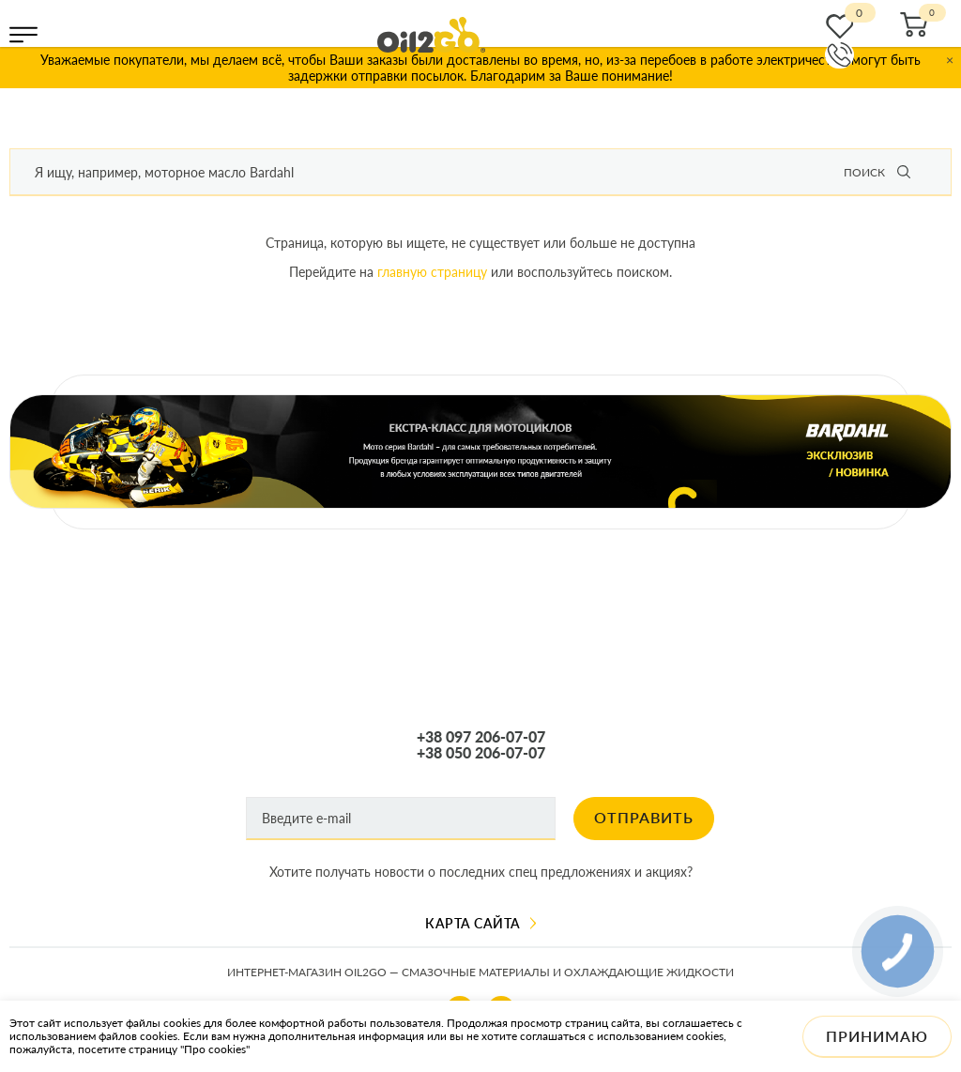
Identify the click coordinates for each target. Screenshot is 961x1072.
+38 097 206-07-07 (481, 736)
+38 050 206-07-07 (481, 752)
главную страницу (432, 272)
